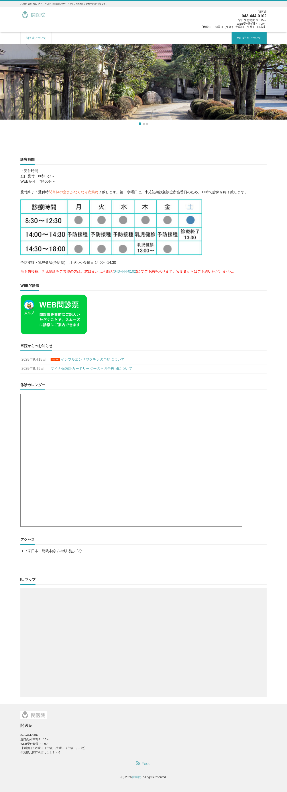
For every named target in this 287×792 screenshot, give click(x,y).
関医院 (136, 777)
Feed (143, 763)
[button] (21, 82)
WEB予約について (249, 38)
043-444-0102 (125, 271)
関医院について (36, 38)
